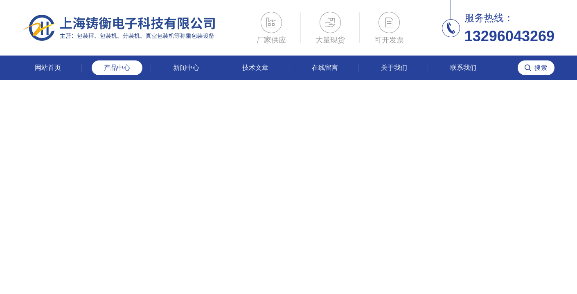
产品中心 (117, 67)
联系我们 (463, 67)
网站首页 (48, 67)
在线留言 (325, 67)
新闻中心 (186, 67)
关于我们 (394, 67)
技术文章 (255, 67)
